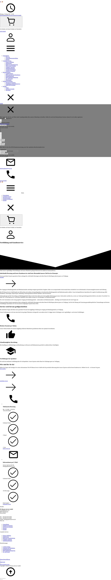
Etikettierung (9, 63)
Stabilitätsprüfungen (10, 68)
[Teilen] (3, 578)
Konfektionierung (10, 76)
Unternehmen (6, 55)
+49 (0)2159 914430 (16, 15)
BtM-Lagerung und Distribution (13, 75)
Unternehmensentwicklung (12, 58)
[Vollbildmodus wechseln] (2, 578)
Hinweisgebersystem (4, 564)
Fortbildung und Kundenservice (13, 83)
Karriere (7, 59)
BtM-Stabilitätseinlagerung (12, 77)
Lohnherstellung (9, 73)
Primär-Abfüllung (10, 62)
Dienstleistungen (6, 72)
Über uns (8, 57)
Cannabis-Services (7, 60)
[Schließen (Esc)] (4, 578)
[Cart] (11, 21)
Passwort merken (5, 122)
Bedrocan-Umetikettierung (12, 64)
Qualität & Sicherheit (8, 81)
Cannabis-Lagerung (10, 67)
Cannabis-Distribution (11, 69)
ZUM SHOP (3, 31)
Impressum (2, 562)
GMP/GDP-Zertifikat (10, 85)
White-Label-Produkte (11, 66)
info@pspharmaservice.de (6, 15)
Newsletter (8, 90)
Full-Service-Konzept (11, 82)
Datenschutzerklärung (5, 559)
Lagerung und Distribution (9, 548)
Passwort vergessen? (4, 123)
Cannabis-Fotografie (10, 71)
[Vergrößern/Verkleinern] (0, 578)
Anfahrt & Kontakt (10, 89)
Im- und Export (9, 78)
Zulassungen (8, 80)
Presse (7, 87)
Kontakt (5, 86)
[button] (3, 125)
